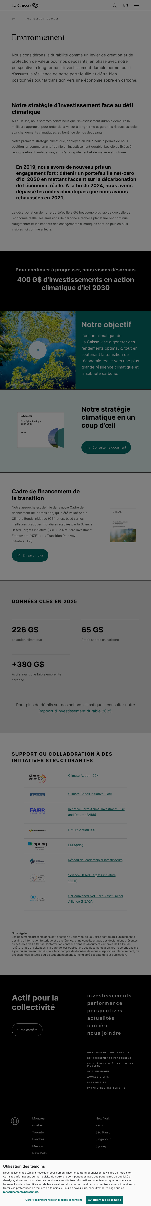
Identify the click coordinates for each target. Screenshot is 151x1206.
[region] (75, 1183)
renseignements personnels (20, 1191)
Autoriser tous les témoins (104, 1199)
